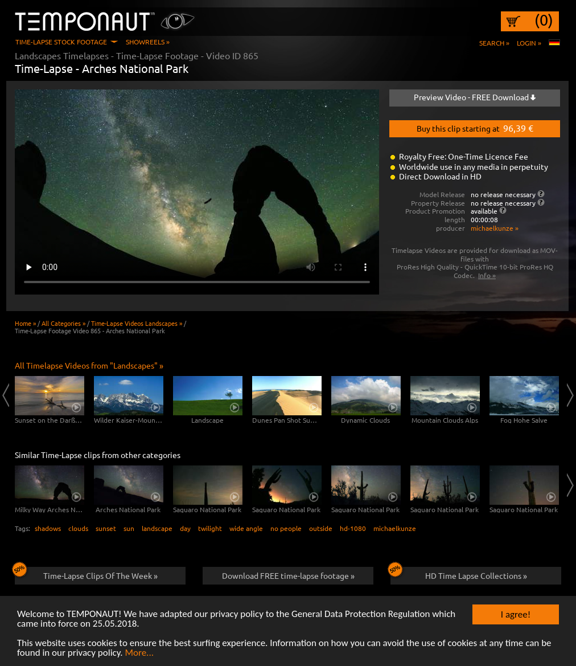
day (185, 528)
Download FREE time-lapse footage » (288, 575)
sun (129, 528)
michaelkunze (394, 528)
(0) (543, 20)
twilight (210, 528)
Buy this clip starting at (475, 127)
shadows (48, 528)
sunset (106, 528)
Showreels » (148, 41)
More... (139, 653)
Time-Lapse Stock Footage (61, 41)
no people (286, 528)
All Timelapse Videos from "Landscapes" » (89, 365)
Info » (487, 275)
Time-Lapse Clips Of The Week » (86, 574)
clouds (78, 528)
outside (320, 528)
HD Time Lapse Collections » (458, 574)
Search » (494, 42)
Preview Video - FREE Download (475, 97)
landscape (157, 528)
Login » (529, 42)
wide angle (246, 528)
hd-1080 (353, 528)
